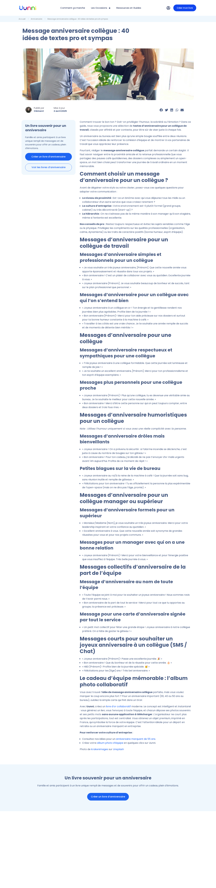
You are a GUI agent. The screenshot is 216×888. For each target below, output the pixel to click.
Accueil (22, 19)
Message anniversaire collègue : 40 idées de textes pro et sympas (77, 19)
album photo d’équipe (110, 743)
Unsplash (118, 749)
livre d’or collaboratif (118, 706)
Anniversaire (36, 19)
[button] (161, 110)
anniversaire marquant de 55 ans (135, 739)
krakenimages (99, 749)
